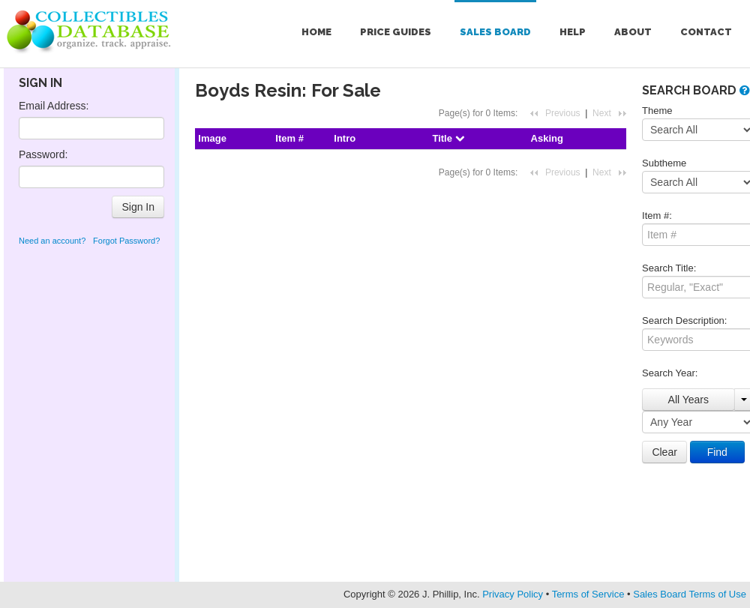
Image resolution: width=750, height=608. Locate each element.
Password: (43, 154)
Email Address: (53, 106)
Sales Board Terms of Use (689, 594)
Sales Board (495, 31)
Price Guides (395, 31)
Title (448, 138)
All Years (688, 400)
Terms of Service (588, 594)
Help (573, 31)
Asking (547, 138)
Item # (289, 138)
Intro (345, 138)
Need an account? (52, 240)
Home (317, 31)
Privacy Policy (512, 594)
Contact (706, 31)
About (633, 31)
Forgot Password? (126, 240)
